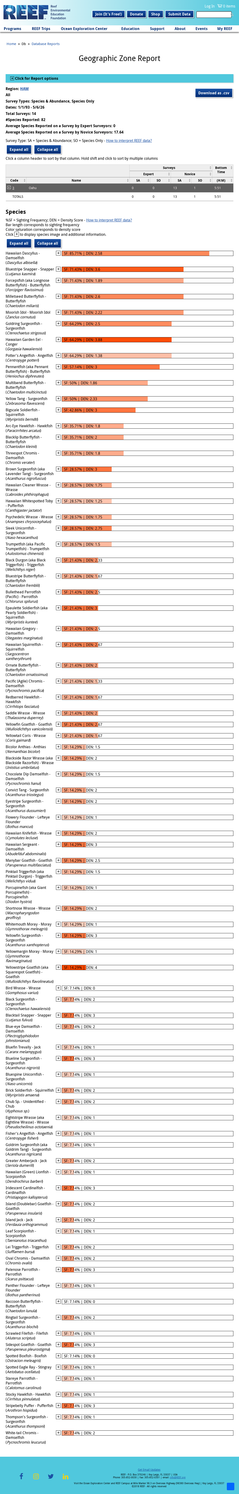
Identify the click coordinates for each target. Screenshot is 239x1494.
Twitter (51, 1479)
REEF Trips (41, 28)
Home (11, 43)
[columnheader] (170, 167)
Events (201, 28)
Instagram (36, 1479)
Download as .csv (213, 92)
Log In (210, 6)
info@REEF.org (177, 1477)
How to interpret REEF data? (129, 140)
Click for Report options (36, 78)
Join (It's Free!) (108, 14)
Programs (12, 28)
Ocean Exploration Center (84, 28)
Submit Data (179, 14)
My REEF (224, 28)
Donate (136, 14)
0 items (229, 6)
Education (130, 28)
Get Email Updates (149, 1469)
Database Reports (46, 43)
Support (157, 28)
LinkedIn (66, 1479)
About (180, 28)
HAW (24, 88)
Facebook (21, 1479)
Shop (155, 14)
